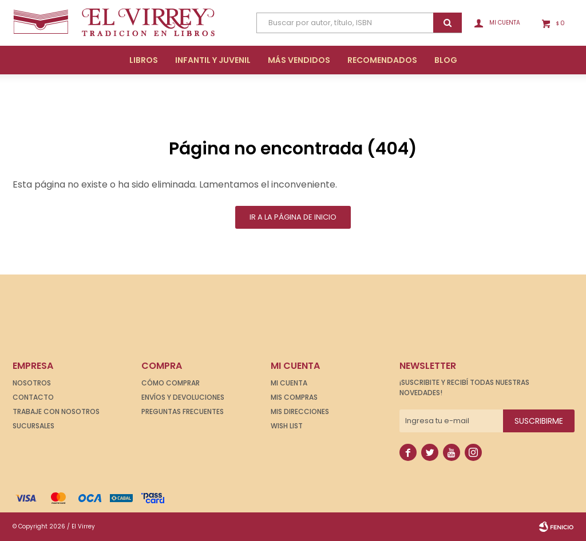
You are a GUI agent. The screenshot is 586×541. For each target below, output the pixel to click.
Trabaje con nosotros (56, 411)
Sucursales (33, 426)
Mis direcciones (300, 411)
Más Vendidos (299, 60)
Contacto (33, 397)
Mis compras (294, 397)
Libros (143, 60)
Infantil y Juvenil (213, 60)
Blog (445, 60)
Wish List (287, 426)
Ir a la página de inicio (293, 217)
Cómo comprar (170, 383)
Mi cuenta (289, 383)
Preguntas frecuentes (182, 411)
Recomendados (382, 60)
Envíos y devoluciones (182, 397)
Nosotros (32, 383)
